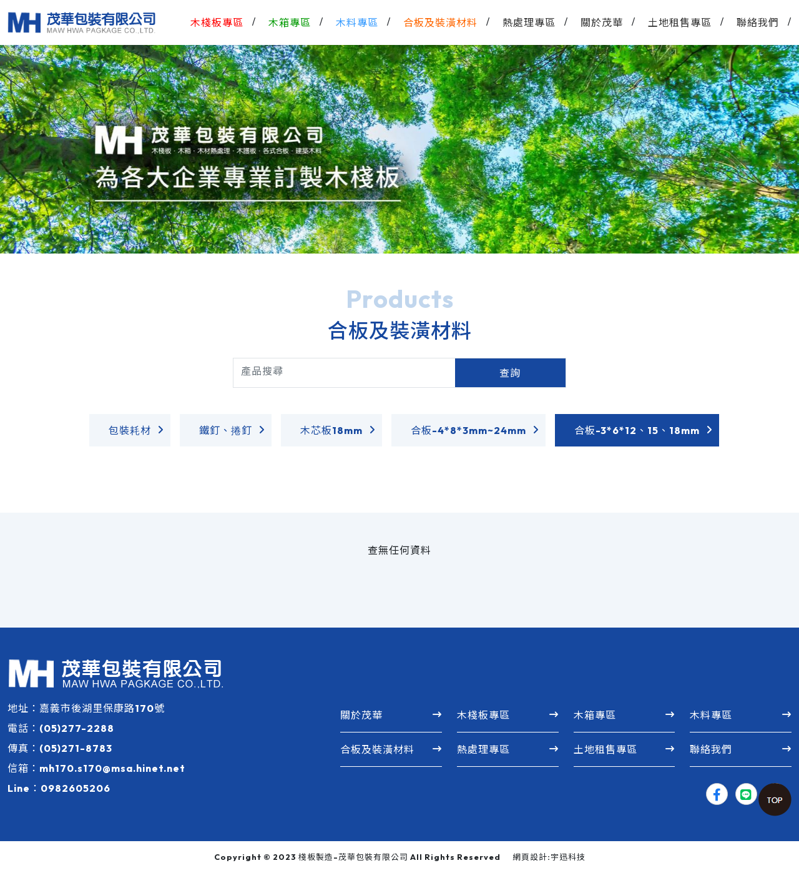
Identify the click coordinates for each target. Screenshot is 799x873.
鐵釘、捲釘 (225, 430)
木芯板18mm (331, 430)
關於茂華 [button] (602, 22)
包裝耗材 (130, 430)
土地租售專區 (680, 22)
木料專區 (711, 715)
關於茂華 (361, 715)
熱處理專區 (483, 749)
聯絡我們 (758, 22)
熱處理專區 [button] (529, 22)
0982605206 (75, 788)
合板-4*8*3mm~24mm (468, 430)
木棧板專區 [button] (216, 22)
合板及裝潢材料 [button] (440, 22)
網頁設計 (529, 857)
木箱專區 (595, 715)
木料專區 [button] (357, 22)
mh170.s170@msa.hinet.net (112, 768)
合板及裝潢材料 (377, 749)
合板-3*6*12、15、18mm (637, 430)
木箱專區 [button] (289, 22)
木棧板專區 (483, 715)
